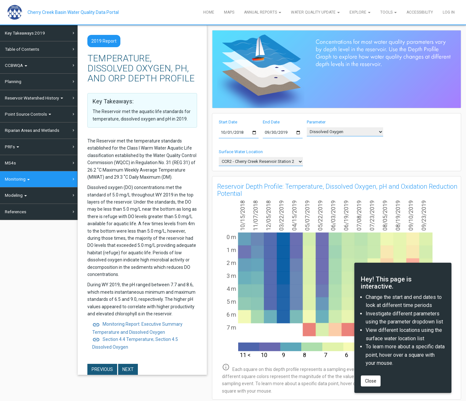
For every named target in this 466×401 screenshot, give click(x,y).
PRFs (12, 146)
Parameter (316, 122)
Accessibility (419, 12)
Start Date (228, 122)
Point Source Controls (28, 114)
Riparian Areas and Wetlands (32, 130)
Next (128, 369)
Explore (360, 12)
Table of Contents (22, 49)
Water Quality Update (315, 12)
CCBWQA (16, 65)
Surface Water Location (241, 151)
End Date (271, 122)
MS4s (10, 162)
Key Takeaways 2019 (25, 33)
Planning (13, 81)
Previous (102, 369)
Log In (449, 12)
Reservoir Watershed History (34, 97)
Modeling (16, 195)
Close (370, 381)
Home (208, 12)
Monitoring (17, 179)
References (15, 211)
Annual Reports (262, 12)
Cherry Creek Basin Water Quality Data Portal (73, 12)
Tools (388, 12)
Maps (229, 12)
